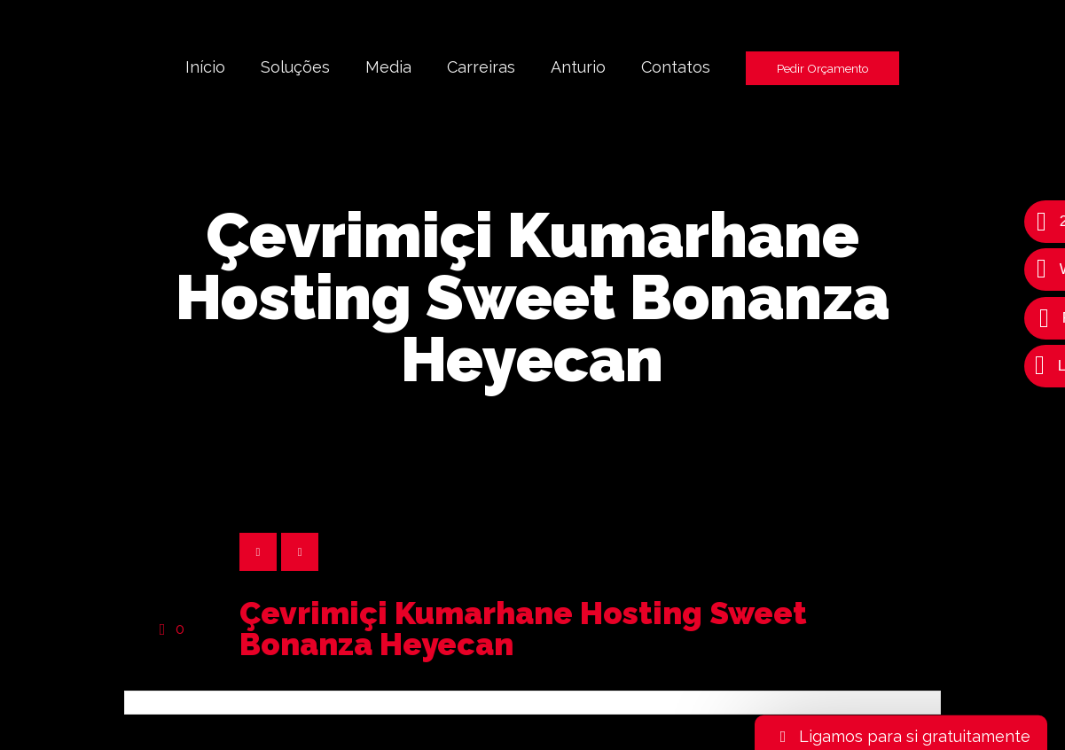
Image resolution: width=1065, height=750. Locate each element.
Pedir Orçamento (822, 68)
